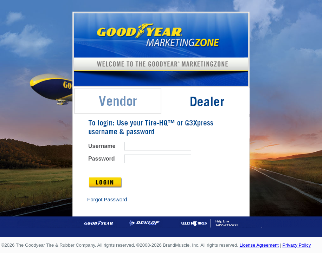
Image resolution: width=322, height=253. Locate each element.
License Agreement (258, 245)
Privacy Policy (296, 245)
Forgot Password (107, 199)
